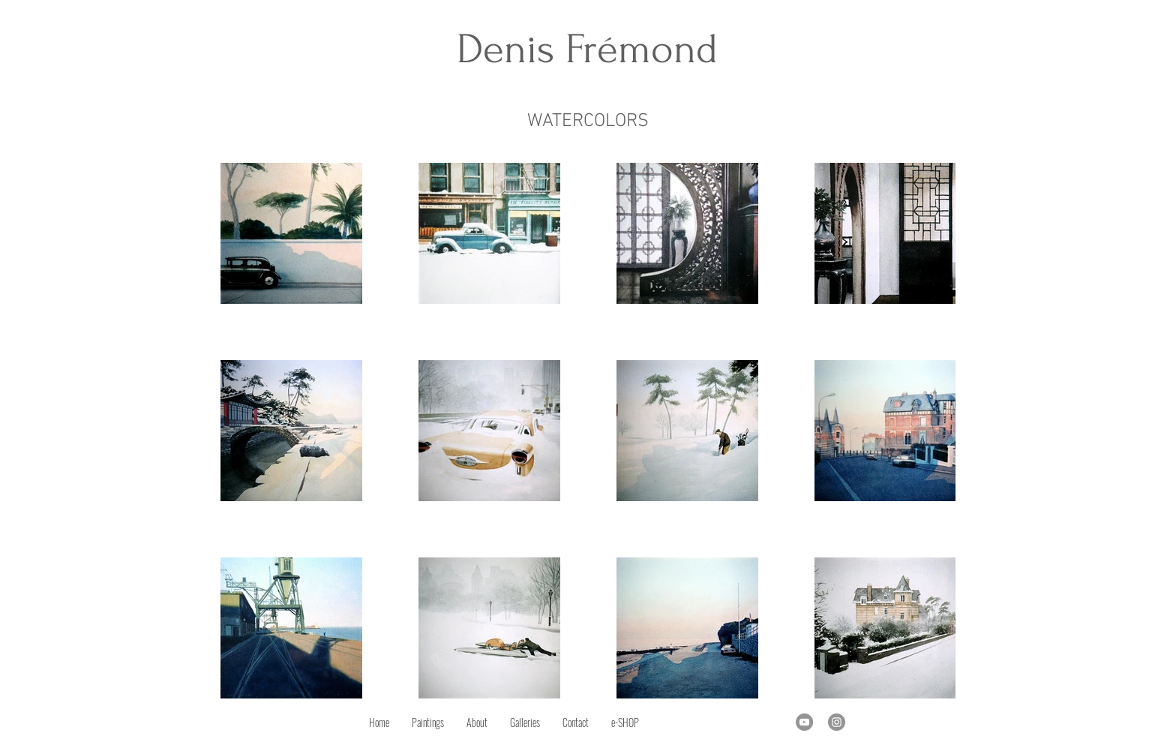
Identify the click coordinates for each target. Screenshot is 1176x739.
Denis (511, 49)
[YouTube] (804, 722)
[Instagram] (836, 722)
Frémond (642, 49)
